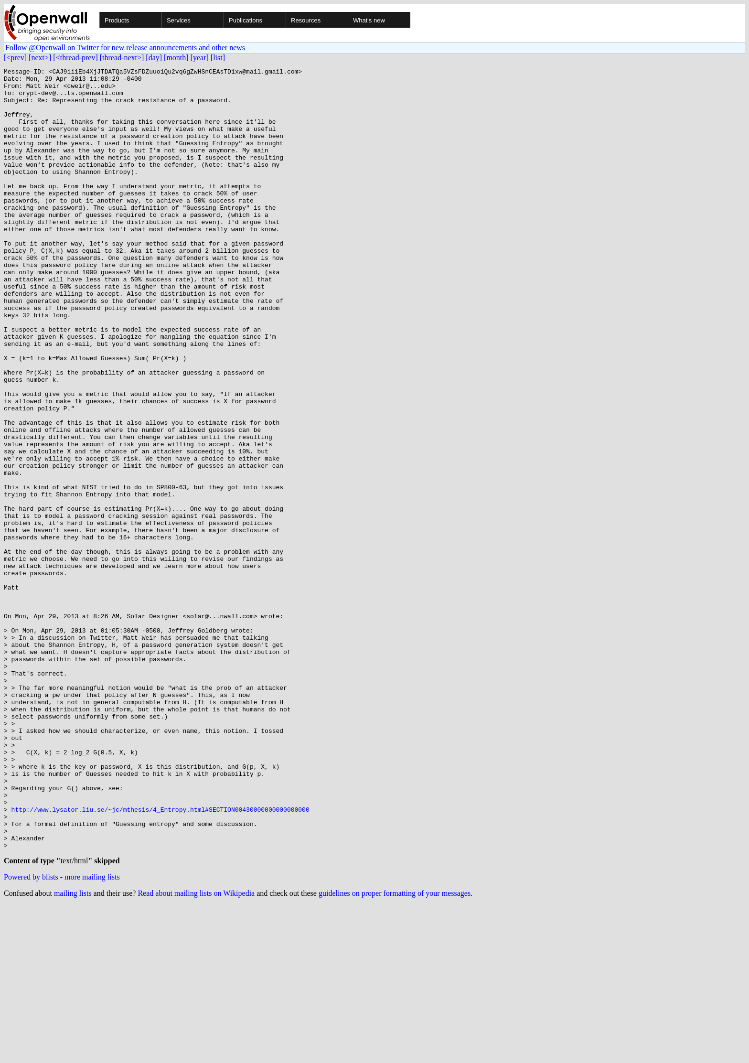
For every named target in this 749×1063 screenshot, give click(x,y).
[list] (218, 58)
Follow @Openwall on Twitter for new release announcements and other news (125, 47)
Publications (245, 20)
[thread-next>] (122, 58)
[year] (200, 58)
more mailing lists (92, 1035)
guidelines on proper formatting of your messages (395, 1051)
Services (179, 20)
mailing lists (73, 1051)
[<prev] (15, 58)
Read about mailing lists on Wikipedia (196, 1051)
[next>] (40, 58)
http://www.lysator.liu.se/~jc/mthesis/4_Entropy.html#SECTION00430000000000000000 (160, 958)
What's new (369, 20)
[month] (176, 58)
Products (117, 20)
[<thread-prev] (75, 58)
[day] (154, 58)
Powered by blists (31, 1035)
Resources (306, 20)
